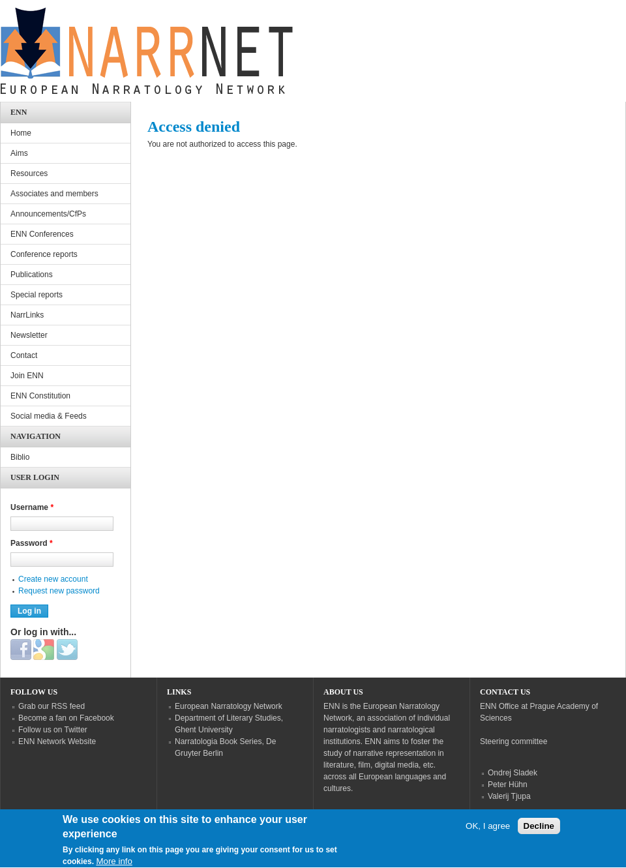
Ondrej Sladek (512, 772)
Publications (31, 274)
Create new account (53, 579)
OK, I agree (488, 834)
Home (20, 133)
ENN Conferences (42, 234)
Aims (19, 153)
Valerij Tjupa (509, 796)
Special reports (36, 294)
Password (31, 543)
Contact (23, 355)
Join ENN (27, 375)
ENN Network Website (57, 741)
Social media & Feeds (48, 416)
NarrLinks (27, 315)
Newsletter (29, 335)
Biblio (19, 457)
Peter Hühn (508, 784)
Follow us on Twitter (52, 729)
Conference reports (44, 254)
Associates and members (54, 193)
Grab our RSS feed (51, 706)
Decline (539, 834)
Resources (29, 173)
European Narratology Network (228, 706)
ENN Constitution (40, 395)
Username (31, 507)
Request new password (59, 590)
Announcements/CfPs (48, 213)
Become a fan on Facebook (66, 718)
